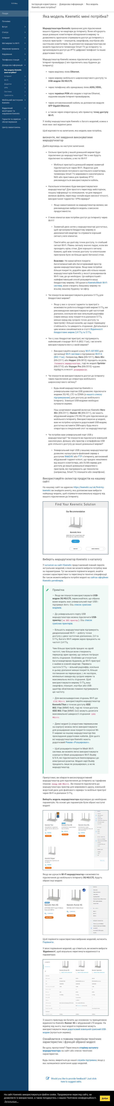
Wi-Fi (15, 80)
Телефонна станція (14, 59)
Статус (14, 32)
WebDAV (69, 456)
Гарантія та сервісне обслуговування (14, 120)
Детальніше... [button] (11, 1101)
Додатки (15, 84)
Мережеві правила (14, 48)
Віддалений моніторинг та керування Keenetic (14, 111)
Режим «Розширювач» (77, 742)
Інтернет (14, 37)
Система (15, 91)
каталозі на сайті (58, 565)
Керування (14, 54)
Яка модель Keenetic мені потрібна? (12, 71)
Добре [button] (105, 1098)
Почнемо (6, 21)
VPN (15, 87)
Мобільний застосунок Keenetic (14, 101)
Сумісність (15, 95)
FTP (80, 456)
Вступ (14, 26)
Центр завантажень (11, 127)
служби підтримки (87, 1060)
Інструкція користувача (44, 4)
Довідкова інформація (14, 65)
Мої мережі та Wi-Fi (14, 43)
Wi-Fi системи (73, 354)
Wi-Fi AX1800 (92, 351)
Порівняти (48, 942)
